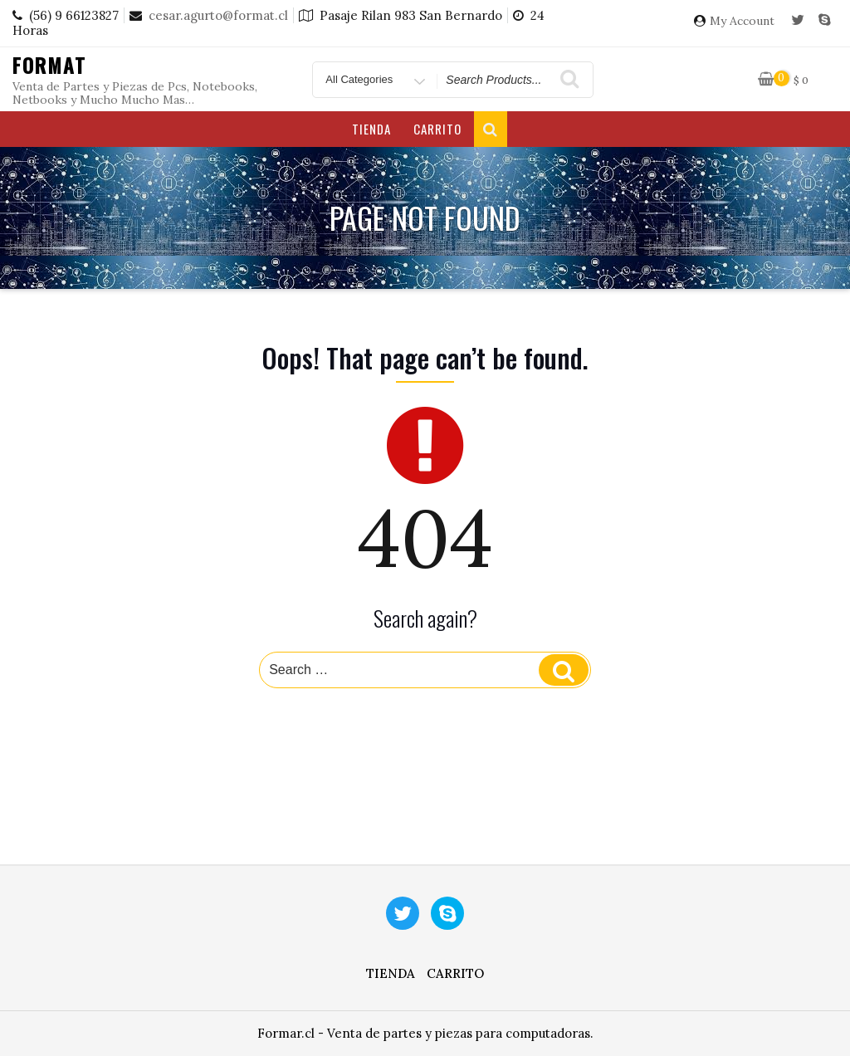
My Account (742, 21)
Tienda (371, 129)
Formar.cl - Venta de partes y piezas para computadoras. (425, 1033)
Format (49, 65)
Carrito (437, 129)
